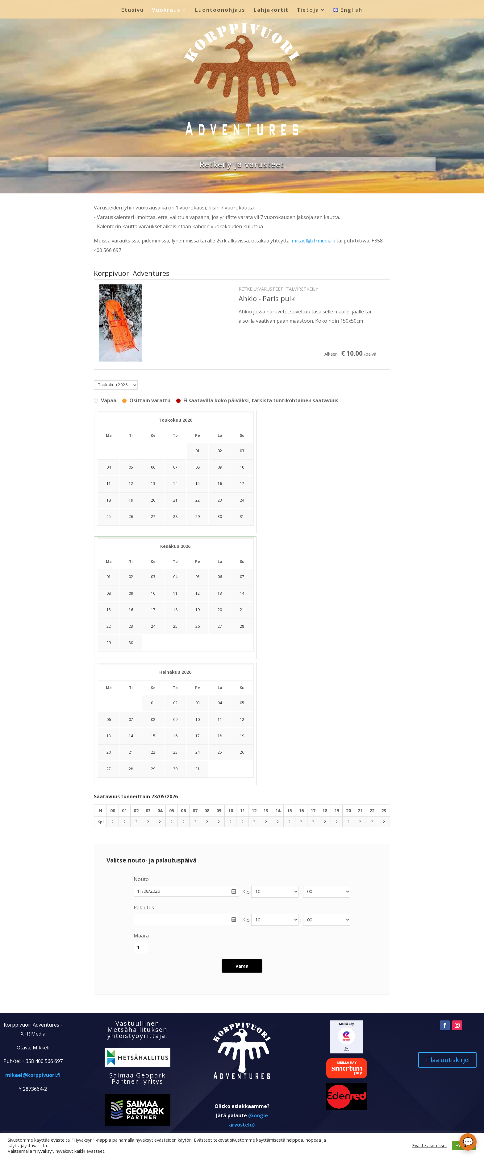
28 (175, 516)
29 (197, 516)
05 (197, 576)
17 (153, 609)
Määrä (141, 935)
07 (242, 576)
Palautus (144, 907)
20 (220, 609)
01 (108, 576)
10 (153, 593)
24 (242, 500)
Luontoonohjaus (220, 10)
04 (175, 576)
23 (220, 500)
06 (220, 576)
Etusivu (132, 10)
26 (131, 516)
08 (108, 593)
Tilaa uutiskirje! (447, 1080)
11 (175, 593)
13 (220, 593)
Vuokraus (166, 10)
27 (153, 516)
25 (108, 516)
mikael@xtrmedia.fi (313, 240)
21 (242, 609)
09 (131, 593)
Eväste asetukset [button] (429, 1145)
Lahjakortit (271, 10)
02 (131, 576)
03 (153, 576)
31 (242, 516)
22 (108, 626)
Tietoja (308, 10)
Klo (246, 891)
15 (108, 609)
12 (197, 593)
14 (242, 593)
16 (131, 609)
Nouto (141, 879)
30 (220, 516)
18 (175, 609)
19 (197, 609)
